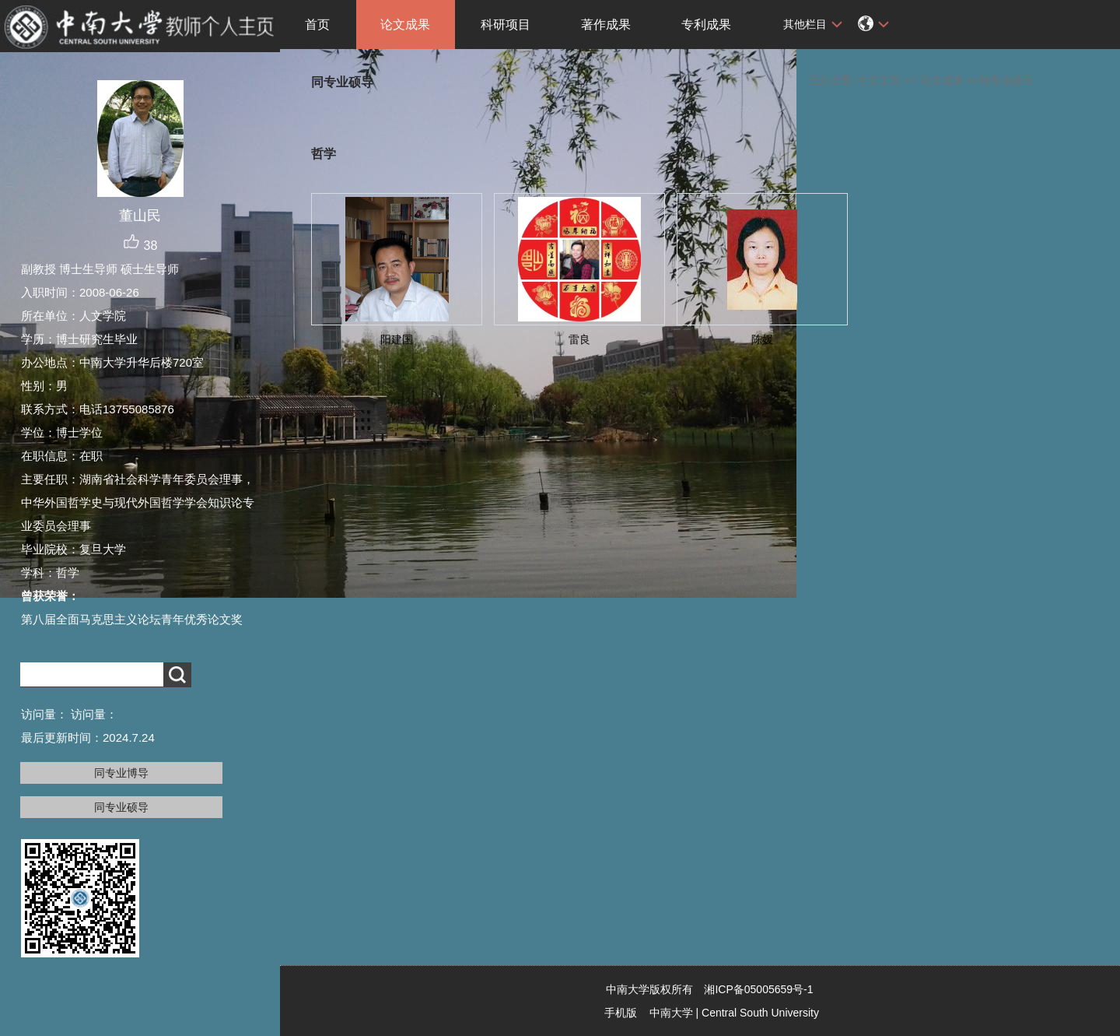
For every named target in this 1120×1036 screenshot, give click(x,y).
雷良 (579, 339)
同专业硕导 (121, 807)
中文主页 (879, 80)
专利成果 (706, 24)
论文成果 (405, 24)
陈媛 (762, 339)
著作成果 (606, 24)
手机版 (620, 1012)
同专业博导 (121, 773)
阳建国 (396, 339)
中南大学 (671, 1012)
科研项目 (505, 24)
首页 (317, 24)
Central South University (760, 1012)
